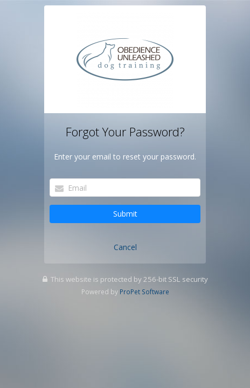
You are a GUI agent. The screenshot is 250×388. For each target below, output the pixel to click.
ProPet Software (144, 291)
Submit (125, 214)
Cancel (125, 247)
